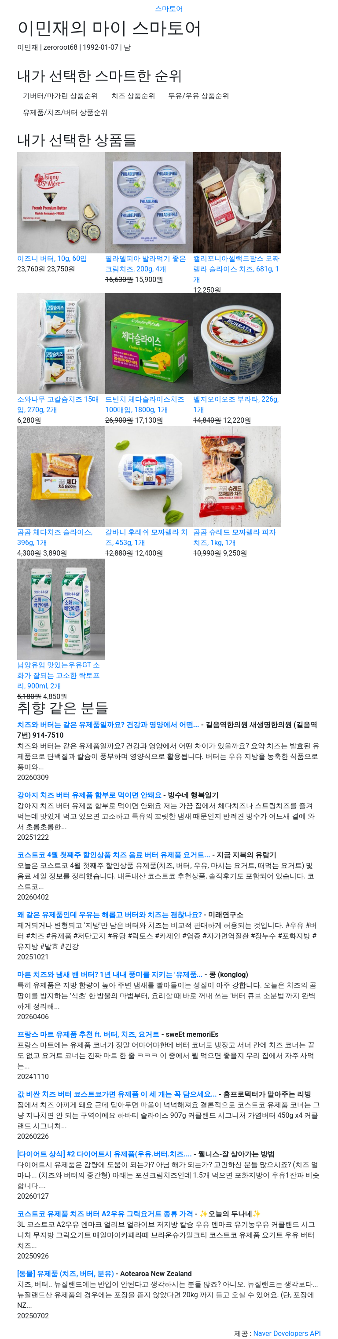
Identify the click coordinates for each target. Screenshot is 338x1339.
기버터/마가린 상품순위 (60, 95)
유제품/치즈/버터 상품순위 (65, 112)
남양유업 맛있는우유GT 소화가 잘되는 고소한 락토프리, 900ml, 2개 (58, 675)
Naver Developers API (287, 1333)
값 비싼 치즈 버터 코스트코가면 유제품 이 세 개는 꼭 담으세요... (118, 1094)
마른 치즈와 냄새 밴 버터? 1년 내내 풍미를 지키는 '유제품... (110, 974)
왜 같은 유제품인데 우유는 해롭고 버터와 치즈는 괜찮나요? (109, 915)
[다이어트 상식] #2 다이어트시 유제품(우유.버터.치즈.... (105, 1154)
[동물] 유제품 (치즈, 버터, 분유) (65, 1273)
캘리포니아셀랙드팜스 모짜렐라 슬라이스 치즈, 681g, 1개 (236, 269)
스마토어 (169, 8)
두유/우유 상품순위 (198, 95)
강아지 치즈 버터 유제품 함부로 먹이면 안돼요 (89, 795)
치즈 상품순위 (133, 95)
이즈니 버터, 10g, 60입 (52, 258)
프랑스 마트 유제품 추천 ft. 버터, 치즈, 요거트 (88, 1034)
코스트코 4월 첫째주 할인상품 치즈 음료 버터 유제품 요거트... (114, 855)
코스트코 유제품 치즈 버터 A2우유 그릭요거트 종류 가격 (105, 1214)
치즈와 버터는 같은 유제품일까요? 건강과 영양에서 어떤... (109, 725)
